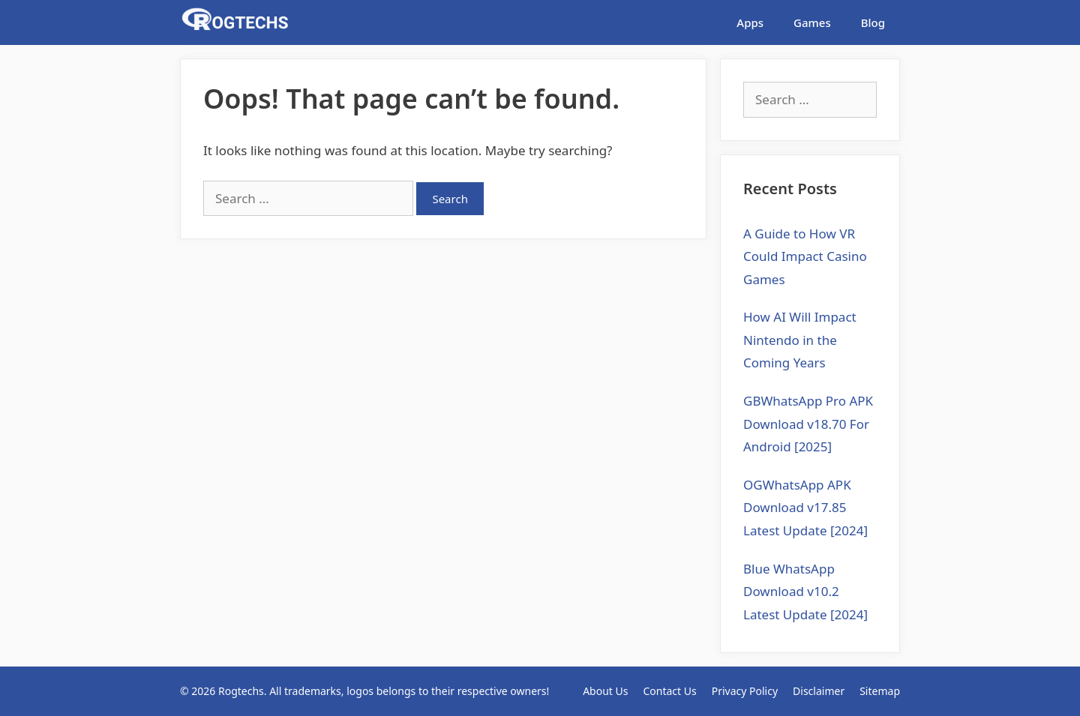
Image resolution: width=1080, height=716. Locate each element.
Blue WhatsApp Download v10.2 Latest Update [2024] (805, 591)
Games (812, 22)
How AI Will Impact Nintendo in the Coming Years (799, 339)
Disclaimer (818, 691)
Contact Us (669, 691)
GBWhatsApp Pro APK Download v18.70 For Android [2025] (808, 423)
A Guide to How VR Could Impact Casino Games (805, 256)
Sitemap (880, 691)
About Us (605, 691)
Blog (873, 22)
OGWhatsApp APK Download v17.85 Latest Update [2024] (805, 507)
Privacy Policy (745, 691)
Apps (750, 22)
